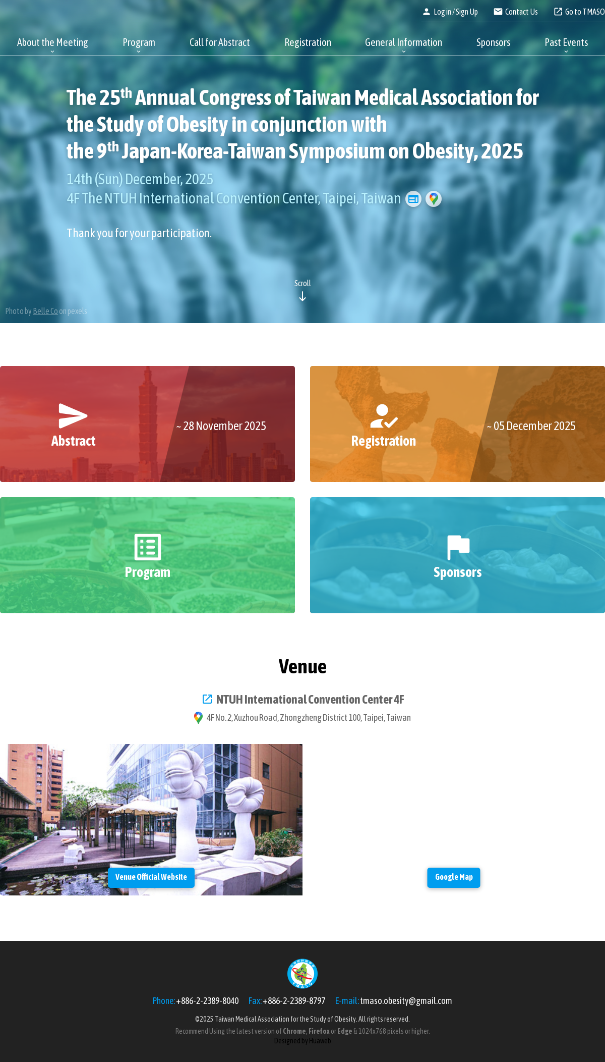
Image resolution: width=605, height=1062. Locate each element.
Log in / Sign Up (456, 11)
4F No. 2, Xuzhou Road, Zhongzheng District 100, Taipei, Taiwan (309, 717)
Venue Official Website (413, 199)
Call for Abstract (220, 42)
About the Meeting (52, 42)
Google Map (434, 199)
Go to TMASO (585, 11)
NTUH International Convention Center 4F (310, 699)
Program (139, 42)
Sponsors (493, 42)
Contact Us (521, 11)
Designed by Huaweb (302, 1040)
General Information (403, 42)
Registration (307, 42)
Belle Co (45, 310)
